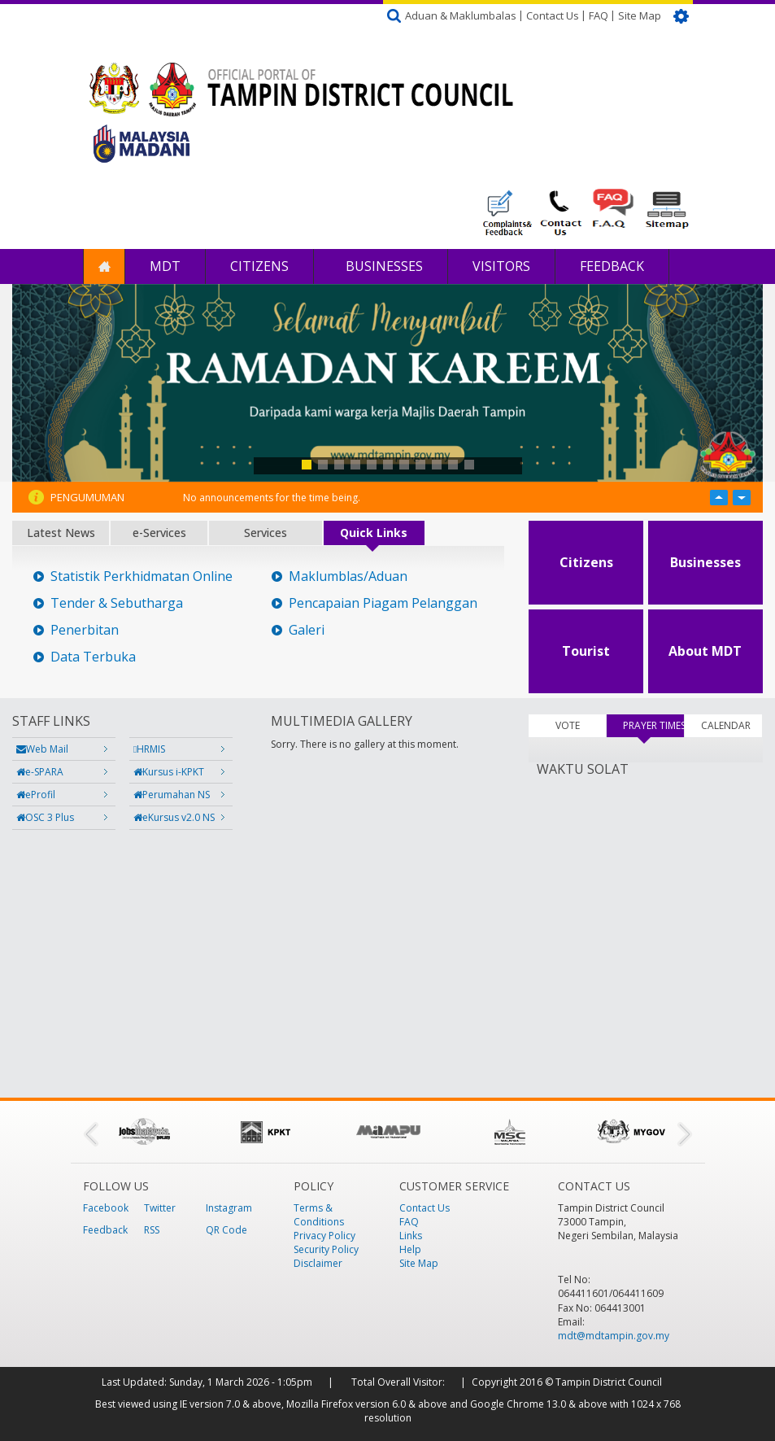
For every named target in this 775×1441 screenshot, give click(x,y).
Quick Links (373, 532)
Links (410, 1235)
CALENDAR (726, 725)
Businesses (382, 266)
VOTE (567, 725)
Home (104, 266)
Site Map (639, 15)
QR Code (226, 1230)
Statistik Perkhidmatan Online (141, 576)
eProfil (35, 794)
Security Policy (326, 1249)
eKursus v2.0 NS (174, 817)
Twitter (160, 1208)
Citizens (259, 266)
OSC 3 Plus (45, 817)
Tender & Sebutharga (116, 603)
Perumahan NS (171, 794)
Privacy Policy (324, 1235)
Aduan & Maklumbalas (460, 15)
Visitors (501, 266)
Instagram (229, 1208)
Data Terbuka (93, 657)
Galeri (306, 630)
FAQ (598, 15)
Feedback (612, 266)
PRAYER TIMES (653, 725)
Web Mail (42, 749)
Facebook (105, 1208)
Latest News (61, 532)
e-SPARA (39, 772)
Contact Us (552, 15)
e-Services (159, 532)
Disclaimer (318, 1263)
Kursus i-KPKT (168, 772)
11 (469, 464)
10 (453, 464)
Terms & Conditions (319, 1215)
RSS (151, 1230)
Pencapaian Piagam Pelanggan (383, 603)
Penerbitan (84, 630)
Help (410, 1249)
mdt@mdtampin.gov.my (613, 1336)
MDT (165, 266)
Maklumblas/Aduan (348, 576)
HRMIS (149, 749)
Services (265, 532)
